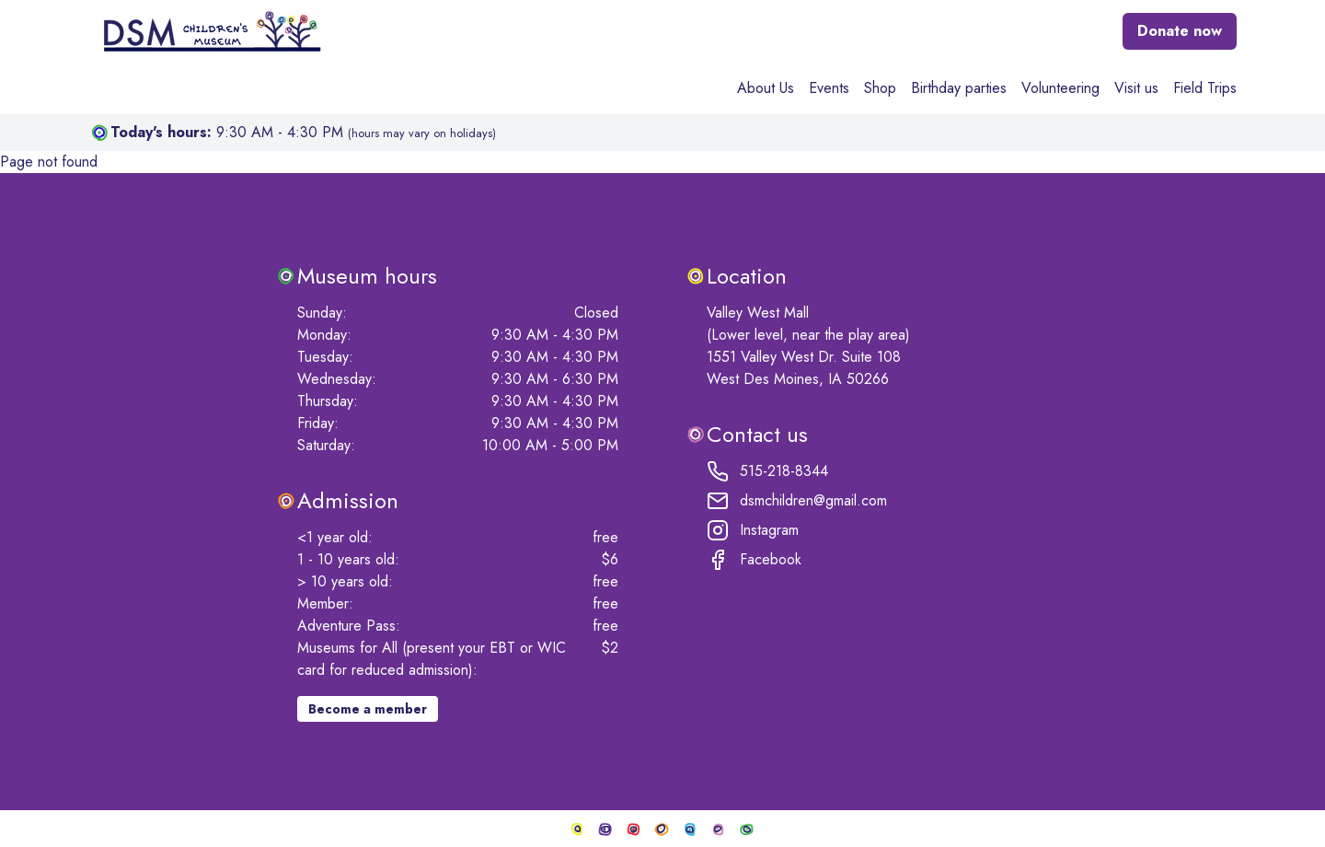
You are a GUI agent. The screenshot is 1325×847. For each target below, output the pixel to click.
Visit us (1136, 88)
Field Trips (1205, 88)
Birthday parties (959, 88)
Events (829, 88)
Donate (1179, 30)
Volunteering (1060, 88)
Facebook (754, 560)
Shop (880, 88)
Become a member (367, 709)
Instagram (753, 530)
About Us (765, 88)
